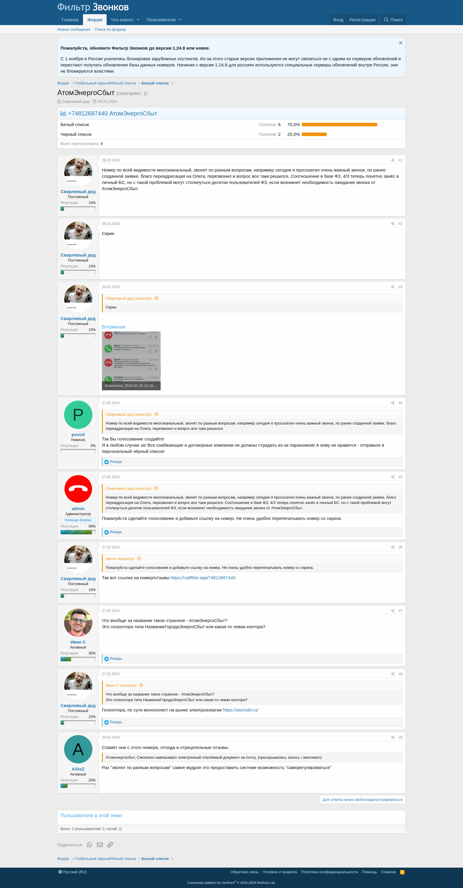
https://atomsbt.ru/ (240, 709)
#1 (400, 160)
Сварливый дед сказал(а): (129, 298)
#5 (400, 477)
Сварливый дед (75, 101)
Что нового (122, 19)
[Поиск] (393, 19)
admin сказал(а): (120, 558)
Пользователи (161, 19)
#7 (400, 611)
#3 (400, 287)
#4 (400, 403)
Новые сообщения (73, 29)
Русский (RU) (72, 872)
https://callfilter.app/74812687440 (202, 577)
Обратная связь (244, 872)
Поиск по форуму (110, 29)
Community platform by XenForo (231, 882)
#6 (400, 547)
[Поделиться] (393, 160)
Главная (70, 19)
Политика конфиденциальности (329, 872)
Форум (94, 19)
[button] (138, 19)
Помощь (369, 872)
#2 (400, 224)
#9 (400, 737)
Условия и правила (280, 872)
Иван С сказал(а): (121, 685)
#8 (400, 674)
